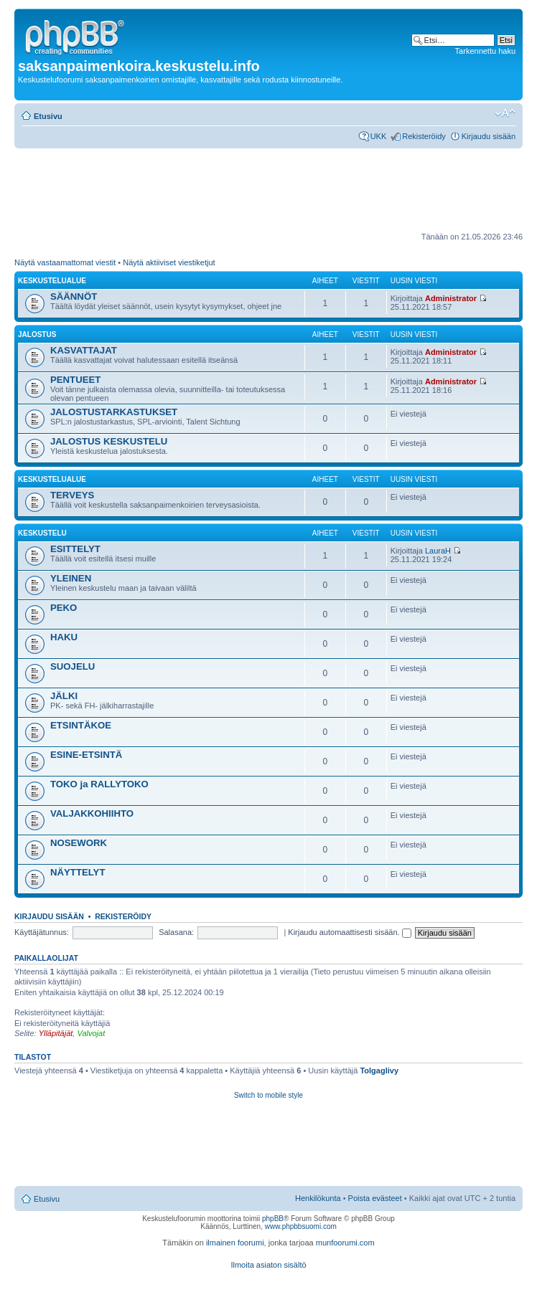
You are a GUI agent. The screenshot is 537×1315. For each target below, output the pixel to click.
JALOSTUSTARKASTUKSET (113, 412)
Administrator (451, 298)
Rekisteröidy (424, 136)
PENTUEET (75, 379)
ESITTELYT (75, 548)
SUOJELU (72, 666)
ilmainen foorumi (235, 1242)
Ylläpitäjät (56, 1033)
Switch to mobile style (268, 1095)
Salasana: (176, 932)
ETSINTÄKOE (80, 725)
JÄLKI (64, 695)
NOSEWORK (78, 842)
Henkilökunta (318, 1198)
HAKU (64, 637)
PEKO (63, 607)
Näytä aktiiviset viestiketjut (169, 262)
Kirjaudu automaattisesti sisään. (349, 932)
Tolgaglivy (379, 1070)
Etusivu (48, 116)
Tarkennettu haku (485, 51)
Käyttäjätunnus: (41, 932)
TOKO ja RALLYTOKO (99, 784)
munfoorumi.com (345, 1242)
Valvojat (91, 1033)
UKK (378, 136)
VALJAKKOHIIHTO (92, 813)
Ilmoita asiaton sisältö (268, 1265)
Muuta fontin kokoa (505, 113)
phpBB (273, 1219)
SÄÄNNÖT (73, 296)
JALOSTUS (37, 334)
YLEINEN (70, 578)
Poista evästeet (375, 1198)
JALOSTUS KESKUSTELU (108, 441)
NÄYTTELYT (77, 872)
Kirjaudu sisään (488, 136)
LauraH (438, 550)
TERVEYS (72, 495)
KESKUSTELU (42, 533)
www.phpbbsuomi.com (301, 1226)
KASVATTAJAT (83, 350)
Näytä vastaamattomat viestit (65, 262)
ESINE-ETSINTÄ (86, 754)
